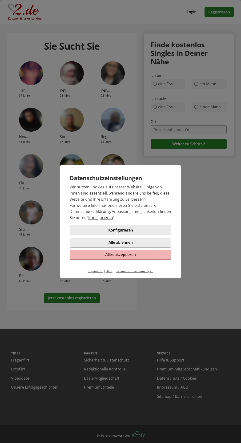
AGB (109, 271)
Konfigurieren (100, 217)
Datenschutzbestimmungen (134, 271)
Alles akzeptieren (120, 254)
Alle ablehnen (120, 242)
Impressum (95, 271)
